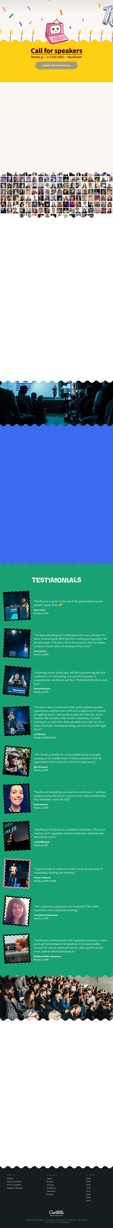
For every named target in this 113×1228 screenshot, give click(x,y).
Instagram (51, 1188)
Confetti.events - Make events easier (56, 1213)
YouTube (50, 1185)
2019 (88, 1185)
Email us (50, 1194)
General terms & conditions (35, 1220)
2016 (88, 1194)
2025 (88, 1178)
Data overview (82, 1220)
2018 (88, 1188)
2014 (88, 1200)
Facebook (51, 1191)
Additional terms (61, 1220)
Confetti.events (65, 1222)
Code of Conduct (50, 4)
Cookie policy (72, 1220)
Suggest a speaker (71, 4)
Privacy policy (49, 1220)
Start (36, 4)
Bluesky (50, 1181)
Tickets (10, 1178)
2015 (88, 1197)
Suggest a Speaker (15, 1188)
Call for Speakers (14, 1185)
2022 (88, 1181)
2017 (88, 1191)
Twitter (50, 1178)
